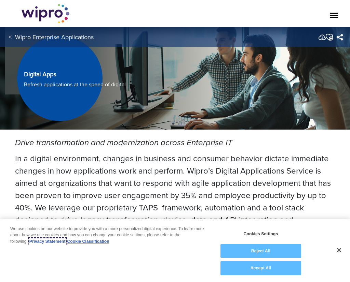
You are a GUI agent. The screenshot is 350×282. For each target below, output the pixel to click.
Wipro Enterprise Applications (54, 37)
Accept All (261, 268)
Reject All (260, 251)
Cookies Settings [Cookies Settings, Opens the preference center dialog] (260, 234)
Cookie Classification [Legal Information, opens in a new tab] (88, 241)
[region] (175, 250)
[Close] (339, 250)
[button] (329, 37)
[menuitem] (339, 37)
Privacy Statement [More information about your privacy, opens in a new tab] (47, 241)
